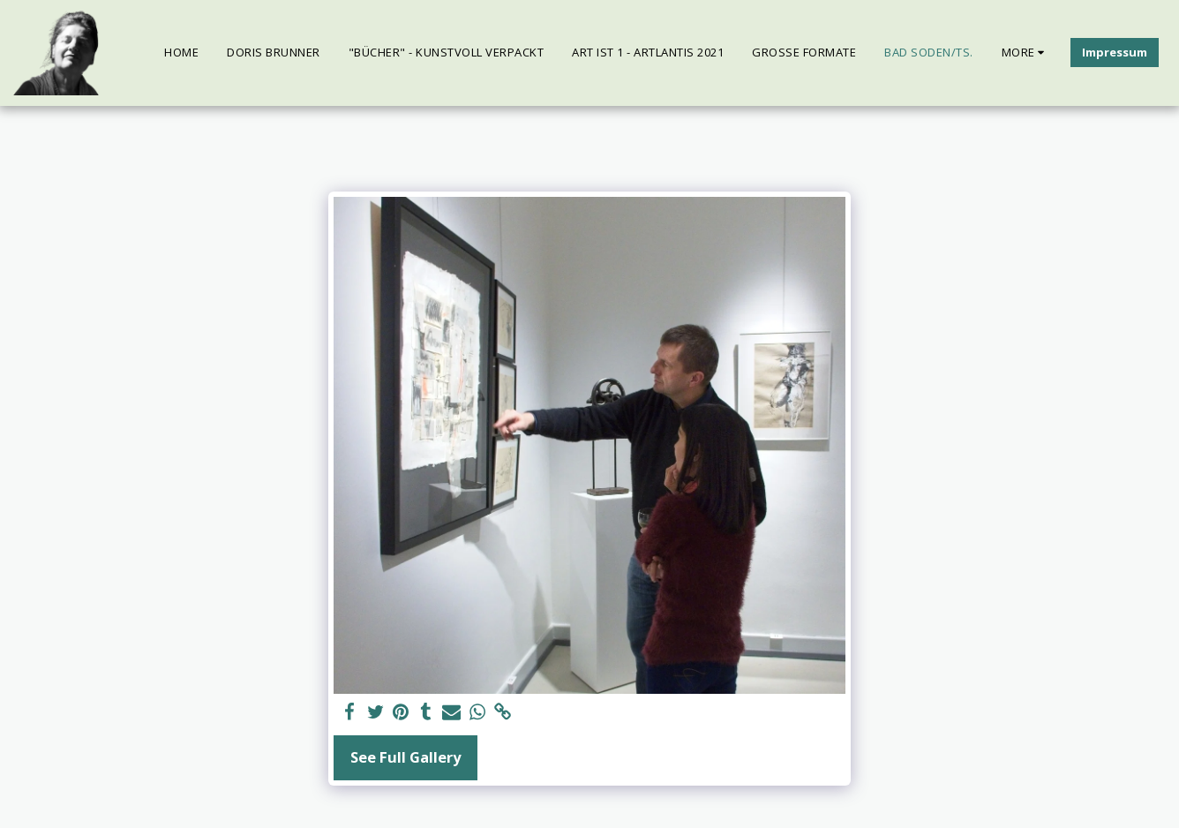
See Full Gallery (405, 757)
